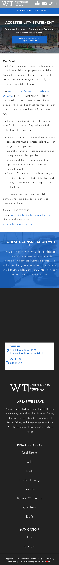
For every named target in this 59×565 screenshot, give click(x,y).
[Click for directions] (38, 4)
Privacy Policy (36, 559)
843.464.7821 (16, 363)
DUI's (29, 516)
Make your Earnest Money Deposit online (29, 40)
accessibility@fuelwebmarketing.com (31, 215)
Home (29, 537)
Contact (29, 546)
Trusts (29, 471)
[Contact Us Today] (50, 4)
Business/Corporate (29, 498)
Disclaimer (25, 559)
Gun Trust (29, 507)
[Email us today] (44, 3)
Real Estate (29, 452)
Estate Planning (29, 480)
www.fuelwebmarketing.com (18, 224)
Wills (29, 462)
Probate (29, 489)
